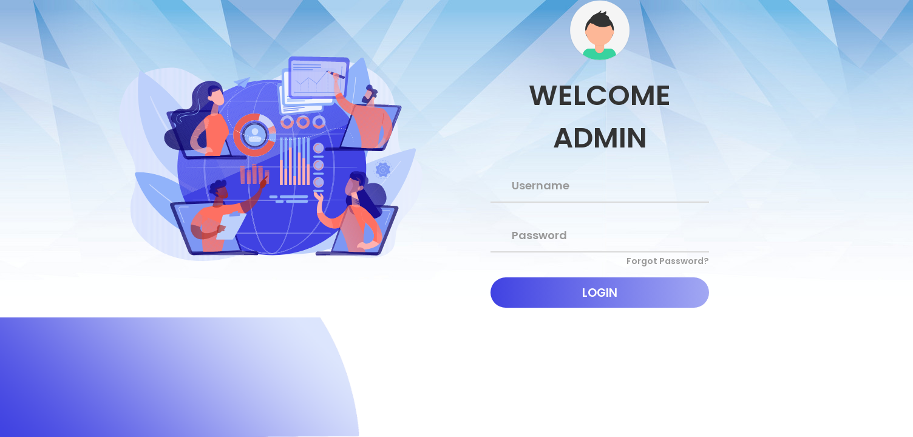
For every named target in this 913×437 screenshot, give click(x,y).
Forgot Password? (667, 261)
